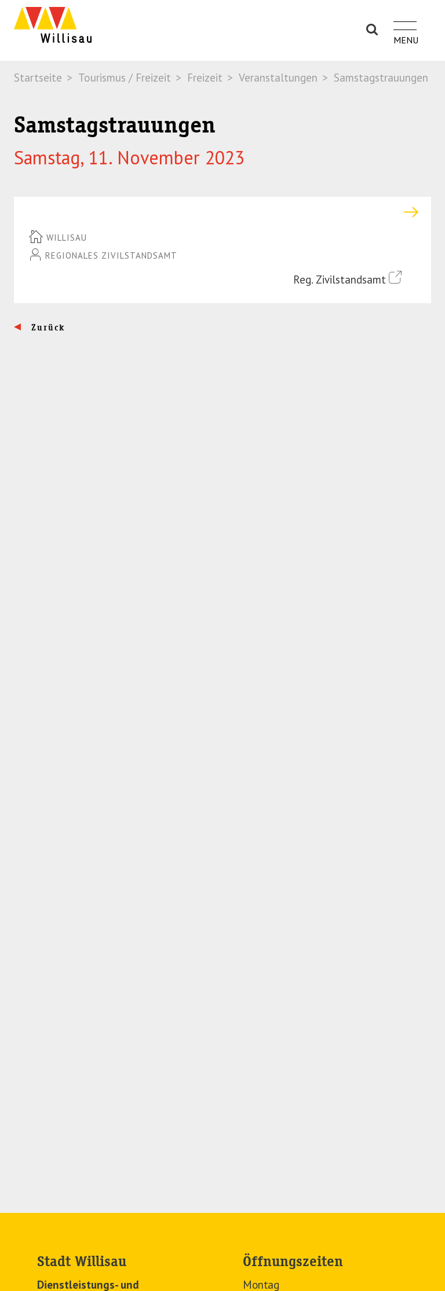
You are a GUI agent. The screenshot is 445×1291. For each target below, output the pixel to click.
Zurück (46, 327)
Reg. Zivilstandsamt (347, 278)
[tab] (222, 212)
